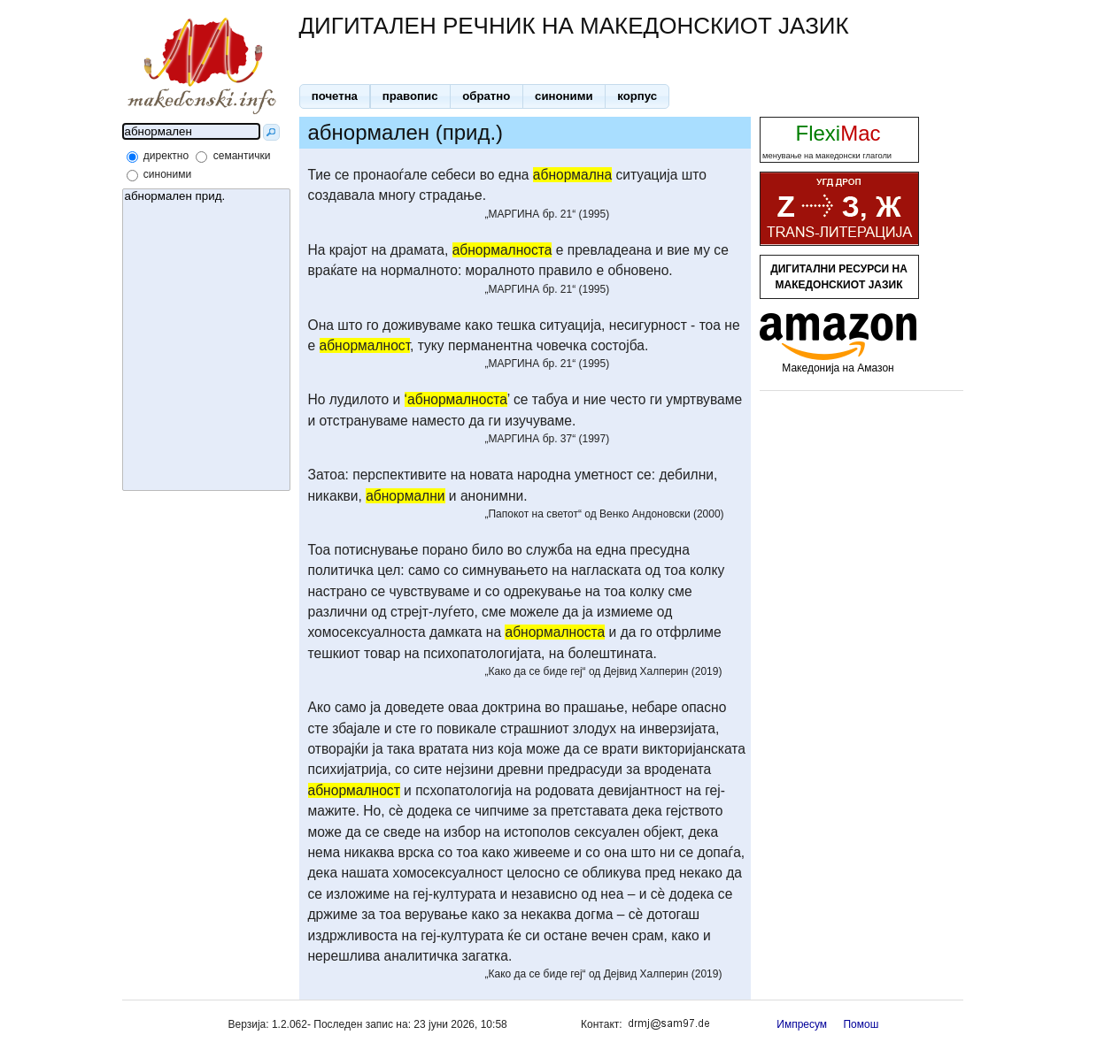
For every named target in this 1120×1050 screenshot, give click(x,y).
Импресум (801, 1024)
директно (166, 155)
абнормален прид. (206, 196)
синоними (167, 174)
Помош (860, 1024)
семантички (242, 155)
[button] (335, 96)
